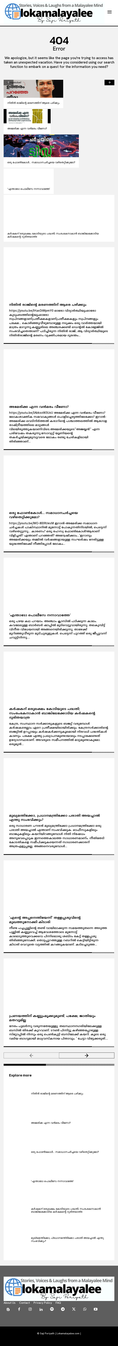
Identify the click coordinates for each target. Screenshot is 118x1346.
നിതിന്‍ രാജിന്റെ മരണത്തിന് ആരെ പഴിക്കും (33, 102)
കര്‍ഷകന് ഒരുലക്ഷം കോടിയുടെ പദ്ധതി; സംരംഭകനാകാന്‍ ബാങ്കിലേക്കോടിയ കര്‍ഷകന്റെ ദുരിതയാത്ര (53, 235)
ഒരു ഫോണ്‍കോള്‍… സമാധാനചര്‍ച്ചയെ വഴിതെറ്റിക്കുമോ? (41, 162)
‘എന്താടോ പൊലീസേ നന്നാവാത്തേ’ (28, 188)
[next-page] (109, 82)
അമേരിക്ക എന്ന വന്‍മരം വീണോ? (27, 128)
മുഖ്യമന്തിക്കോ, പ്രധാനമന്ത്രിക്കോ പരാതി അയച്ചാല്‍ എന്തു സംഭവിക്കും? (67, 1239)
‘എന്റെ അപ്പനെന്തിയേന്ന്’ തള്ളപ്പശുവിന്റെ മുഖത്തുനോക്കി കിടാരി (45, 920)
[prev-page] (8, 82)
